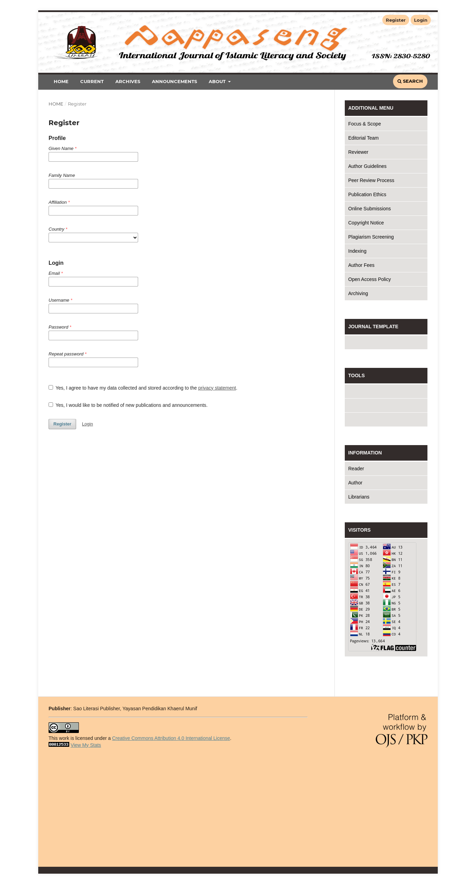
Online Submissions (369, 208)
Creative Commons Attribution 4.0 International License (171, 738)
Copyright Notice (366, 222)
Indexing (357, 251)
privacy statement (217, 388)
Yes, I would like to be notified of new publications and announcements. (128, 405)
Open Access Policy (369, 279)
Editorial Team (363, 138)
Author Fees (361, 265)
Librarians (358, 497)
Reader (356, 468)
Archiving (358, 293)
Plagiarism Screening (371, 237)
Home (61, 81)
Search (410, 81)
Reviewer (358, 152)
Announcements (174, 81)
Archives (127, 81)
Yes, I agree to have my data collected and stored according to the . (143, 388)
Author (355, 482)
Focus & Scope (364, 124)
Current (92, 81)
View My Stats (86, 745)
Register (396, 20)
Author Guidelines (367, 166)
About (218, 81)
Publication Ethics (367, 194)
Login (420, 20)
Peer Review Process (371, 180)
